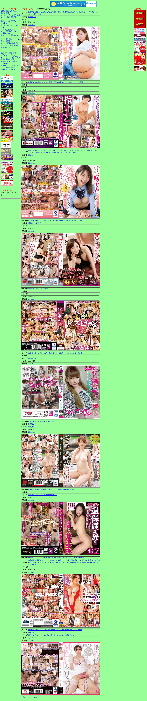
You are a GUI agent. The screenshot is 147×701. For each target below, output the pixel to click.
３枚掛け (4, 27)
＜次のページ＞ (37, 697)
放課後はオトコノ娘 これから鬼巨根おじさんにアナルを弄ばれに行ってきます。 (56, 353)
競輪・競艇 (8, 53)
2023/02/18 (31, 25)
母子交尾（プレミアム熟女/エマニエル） (42, 495)
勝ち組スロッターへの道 (9, 25)
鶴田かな (84, 560)
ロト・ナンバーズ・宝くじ (10, 57)
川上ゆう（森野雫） (35, 223)
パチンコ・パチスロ (8, 55)
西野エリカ (62, 560)
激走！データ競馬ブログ (9, 35)
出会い (14, 67)
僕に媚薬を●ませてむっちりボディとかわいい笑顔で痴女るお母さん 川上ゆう (55, 220)
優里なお (31, 632)
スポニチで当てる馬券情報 (10, 15)
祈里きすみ (77, 562)
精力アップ (16, 65)
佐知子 (83, 562)
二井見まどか (36, 562)
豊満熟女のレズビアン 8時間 (38, 288)
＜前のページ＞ (26, 697)
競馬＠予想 (5, 13)
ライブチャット (6, 67)
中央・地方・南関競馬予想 (10, 45)
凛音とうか (54, 560)
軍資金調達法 (5, 59)
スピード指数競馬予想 (9, 17)
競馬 (2, 53)
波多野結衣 (32, 424)
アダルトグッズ (6, 65)
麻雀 (14, 53)
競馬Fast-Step (5, 47)
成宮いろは (32, 17)
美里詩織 (69, 562)
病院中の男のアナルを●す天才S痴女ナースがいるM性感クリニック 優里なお (55, 630)
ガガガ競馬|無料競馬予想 (10, 43)
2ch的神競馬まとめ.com (9, 11)
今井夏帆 (38, 560)
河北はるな (46, 560)
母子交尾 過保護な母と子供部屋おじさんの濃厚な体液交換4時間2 (51, 489)
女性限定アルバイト (8, 69)
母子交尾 (31, 427)
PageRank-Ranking (7, 29)
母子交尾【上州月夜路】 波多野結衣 (41, 421)
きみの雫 (33, 564)
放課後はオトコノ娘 (35, 358)
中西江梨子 (62, 562)
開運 (12, 59)
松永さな (91, 560)
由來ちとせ (46, 562)
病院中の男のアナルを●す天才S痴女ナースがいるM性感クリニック (52, 635)
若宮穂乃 (31, 560)
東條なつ (31, 155)
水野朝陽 (69, 560)
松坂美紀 (90, 562)
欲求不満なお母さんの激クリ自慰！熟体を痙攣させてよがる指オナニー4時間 (55, 82)
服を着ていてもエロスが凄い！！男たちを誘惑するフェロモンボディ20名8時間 (56, 557)
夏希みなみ (54, 562)
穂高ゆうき (77, 560)
